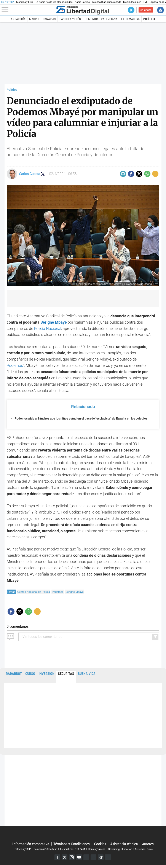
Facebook (57, 857)
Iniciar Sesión (160, 10)
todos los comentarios (42, 636)
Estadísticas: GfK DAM (72, 849)
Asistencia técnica (124, 844)
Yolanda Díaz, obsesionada (106, 2)
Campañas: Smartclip (45, 849)
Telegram (101, 857)
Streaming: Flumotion (120, 849)
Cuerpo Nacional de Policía (33, 591)
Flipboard (94, 857)
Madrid (34, 19)
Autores (148, 844)
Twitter (64, 857)
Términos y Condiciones (71, 844)
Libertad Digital (82, 834)
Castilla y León (70, 19)
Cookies (100, 844)
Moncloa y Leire (24, 2)
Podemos (15, 365)
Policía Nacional (47, 328)
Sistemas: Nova (144, 849)
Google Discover (86, 857)
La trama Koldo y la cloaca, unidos (54, 2)
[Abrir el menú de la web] (28, 10)
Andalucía (18, 19)
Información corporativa (30, 844)
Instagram (72, 857)
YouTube (79, 857)
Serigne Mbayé (53, 322)
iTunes (108, 857)
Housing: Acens (96, 849)
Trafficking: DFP (22, 849)
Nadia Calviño (82, 2)
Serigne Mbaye (74, 591)
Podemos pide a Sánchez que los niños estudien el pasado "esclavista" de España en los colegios (81, 418)
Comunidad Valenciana (101, 19)
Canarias (49, 19)
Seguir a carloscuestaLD (45, 174)
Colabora (146, 10)
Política (149, 19)
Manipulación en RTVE (135, 2)
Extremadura (130, 19)
